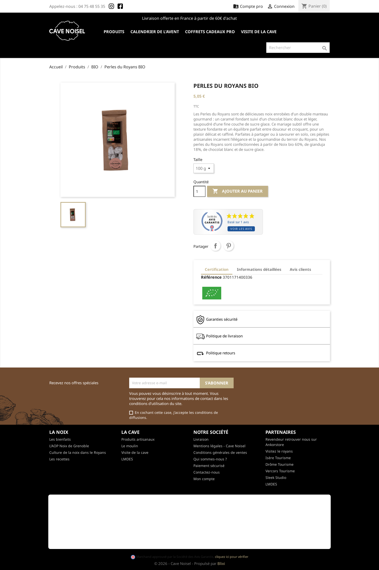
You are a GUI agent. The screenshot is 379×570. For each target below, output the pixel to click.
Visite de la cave (259, 31)
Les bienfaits (60, 439)
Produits (114, 31)
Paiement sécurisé (209, 465)
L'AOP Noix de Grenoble (69, 445)
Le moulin (129, 445)
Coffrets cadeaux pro (210, 31)
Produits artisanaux (137, 439)
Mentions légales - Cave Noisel (219, 445)
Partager (215, 246)
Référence (211, 277)
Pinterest (229, 246)
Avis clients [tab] (300, 269)
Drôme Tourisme (279, 464)
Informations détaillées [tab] (259, 269)
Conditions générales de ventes (220, 452)
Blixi (221, 563)
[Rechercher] (298, 47)
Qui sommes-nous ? (210, 459)
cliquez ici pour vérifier (231, 557)
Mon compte (204, 478)
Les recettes (59, 459)
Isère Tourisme (278, 457)
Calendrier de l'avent (154, 31)
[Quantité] (199, 191)
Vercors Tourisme (280, 471)
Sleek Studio (275, 477)
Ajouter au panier (237, 191)
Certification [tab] (217, 269)
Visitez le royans (279, 451)
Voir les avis (241, 229)
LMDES (127, 459)
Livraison (201, 439)
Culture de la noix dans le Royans (77, 452)
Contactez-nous (206, 472)
